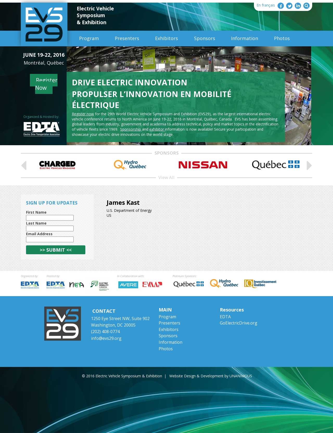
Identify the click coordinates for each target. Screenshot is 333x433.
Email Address (39, 233)
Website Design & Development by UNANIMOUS (210, 375)
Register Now (46, 84)
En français (266, 5)
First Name (36, 212)
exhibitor (157, 129)
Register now (83, 113)
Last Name (36, 223)
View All (166, 177)
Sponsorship (131, 129)
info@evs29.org (106, 338)
